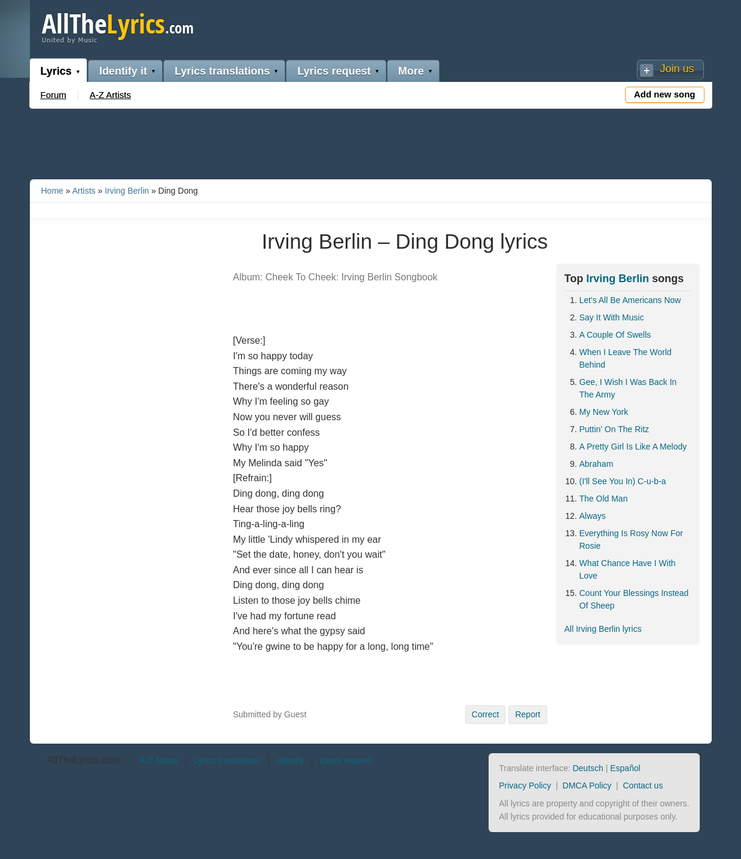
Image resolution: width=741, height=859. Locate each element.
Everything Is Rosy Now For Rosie (632, 539)
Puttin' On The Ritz (614, 429)
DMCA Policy (587, 785)
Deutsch (587, 768)
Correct (485, 714)
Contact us (643, 785)
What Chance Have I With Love (628, 569)
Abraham (597, 464)
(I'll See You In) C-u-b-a (623, 481)
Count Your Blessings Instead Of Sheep (634, 599)
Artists (84, 190)
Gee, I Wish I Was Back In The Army (628, 388)
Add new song (665, 94)
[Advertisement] (370, 142)
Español (625, 768)
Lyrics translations (222, 71)
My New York (604, 412)
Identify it (123, 71)
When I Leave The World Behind (626, 358)
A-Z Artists (110, 95)
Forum (53, 95)
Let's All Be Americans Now (630, 300)
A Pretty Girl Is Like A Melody (633, 446)
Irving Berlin (127, 190)
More (411, 71)
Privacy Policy (525, 785)
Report (527, 714)
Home (52, 190)
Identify (290, 760)
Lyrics (56, 71)
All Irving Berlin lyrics (603, 629)
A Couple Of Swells (615, 335)
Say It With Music (612, 317)
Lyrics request (333, 71)
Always (593, 516)
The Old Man (604, 498)
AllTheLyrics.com (83, 760)
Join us (677, 69)
